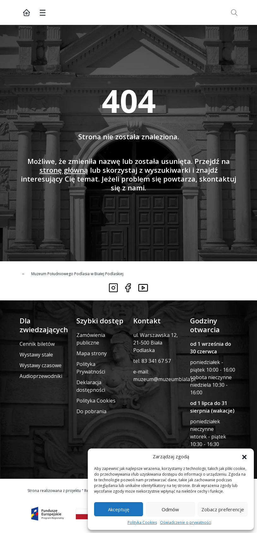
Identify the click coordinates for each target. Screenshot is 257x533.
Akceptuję (118, 509)
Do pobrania (91, 411)
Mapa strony (91, 353)
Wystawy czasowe (41, 365)
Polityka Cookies (142, 522)
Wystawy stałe (36, 354)
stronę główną (63, 170)
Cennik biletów (37, 343)
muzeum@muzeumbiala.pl (164, 379)
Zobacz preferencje (222, 509)
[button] (244, 456)
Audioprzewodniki (41, 376)
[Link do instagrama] (113, 288)
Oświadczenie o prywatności (185, 522)
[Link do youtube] (143, 288)
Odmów (170, 509)
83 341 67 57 (156, 360)
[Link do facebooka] (128, 288)
